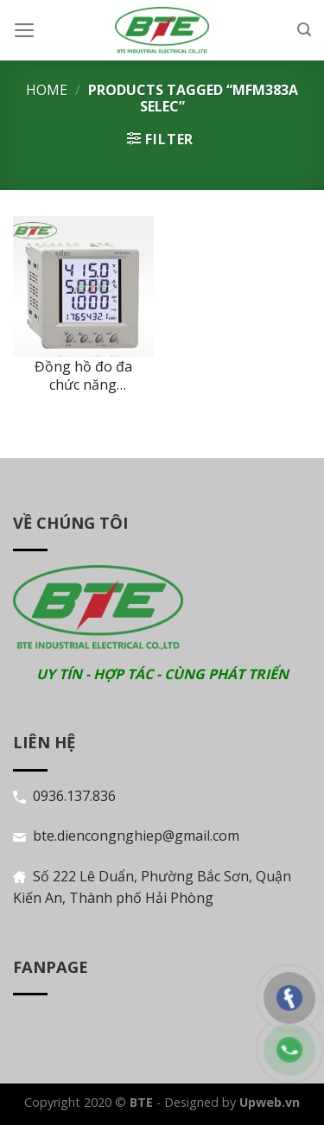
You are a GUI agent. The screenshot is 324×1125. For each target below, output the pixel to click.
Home (46, 89)
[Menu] (24, 30)
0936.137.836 (74, 795)
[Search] (304, 30)
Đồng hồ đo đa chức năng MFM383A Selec (83, 376)
